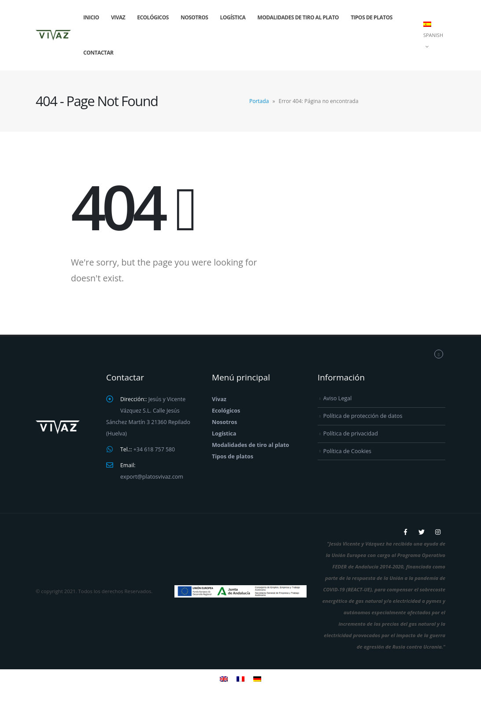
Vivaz (118, 17)
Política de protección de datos (363, 416)
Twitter (421, 532)
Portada (259, 101)
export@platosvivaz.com (151, 476)
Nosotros (194, 17)
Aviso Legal (337, 398)
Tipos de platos (371, 17)
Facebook (405, 532)
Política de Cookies (347, 450)
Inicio (91, 17)
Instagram (437, 532)
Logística (232, 17)
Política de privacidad (350, 433)
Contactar (98, 52)
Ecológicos (153, 17)
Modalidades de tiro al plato (298, 17)
